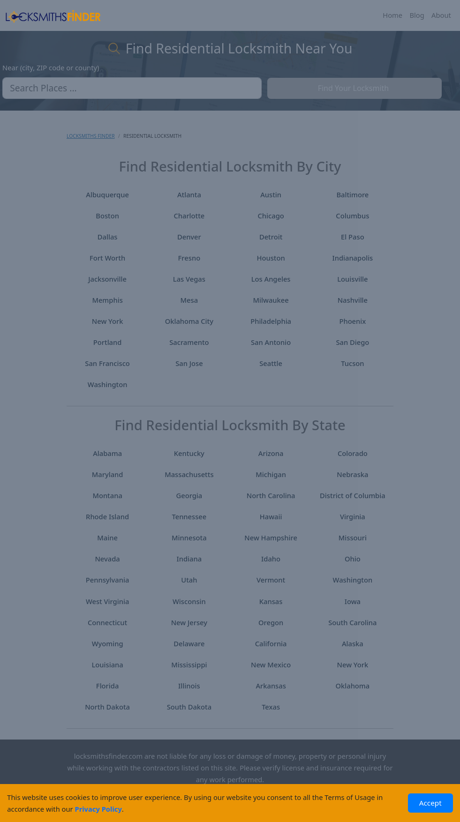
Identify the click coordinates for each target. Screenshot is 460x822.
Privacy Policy (98, 809)
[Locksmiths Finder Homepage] (52, 15)
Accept (430, 802)
